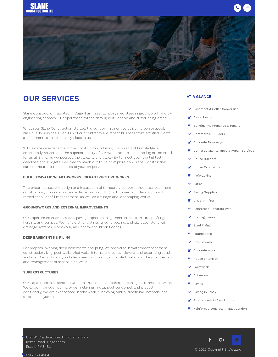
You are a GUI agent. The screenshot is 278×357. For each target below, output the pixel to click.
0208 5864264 (237, 8)
